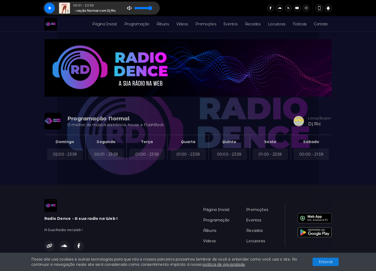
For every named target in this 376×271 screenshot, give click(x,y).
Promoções (205, 24)
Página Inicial (104, 24)
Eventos (231, 24)
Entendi (326, 262)
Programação (136, 24)
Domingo (65, 141)
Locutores (276, 24)
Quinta (229, 141)
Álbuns (162, 24)
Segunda (106, 141)
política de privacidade (224, 264)
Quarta (188, 141)
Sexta (270, 141)
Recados (253, 24)
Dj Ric (314, 123)
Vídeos (182, 24)
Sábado (311, 141)
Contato (321, 24)
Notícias (300, 24)
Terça (147, 141)
